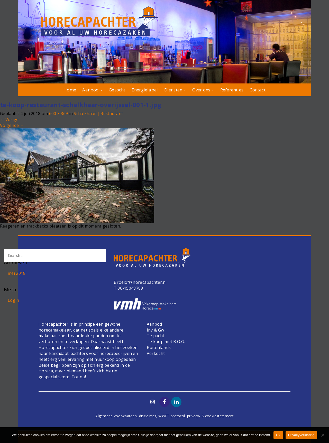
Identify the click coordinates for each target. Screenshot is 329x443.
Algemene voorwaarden (116, 415)
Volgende (12, 125)
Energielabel (145, 90)
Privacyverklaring (301, 435)
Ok (278, 435)
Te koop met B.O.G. (166, 341)
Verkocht (156, 353)
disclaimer (147, 415)
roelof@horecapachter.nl (141, 282)
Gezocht (117, 90)
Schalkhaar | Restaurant (98, 113)
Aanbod (92, 90)
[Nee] (322, 435)
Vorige (9, 119)
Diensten (175, 90)
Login (13, 300)
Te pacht (155, 335)
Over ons (203, 90)
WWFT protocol (171, 415)
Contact (257, 90)
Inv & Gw (155, 330)
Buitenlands (159, 347)
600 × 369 (58, 113)
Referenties (231, 90)
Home (69, 90)
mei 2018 (16, 273)
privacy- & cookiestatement (210, 415)
